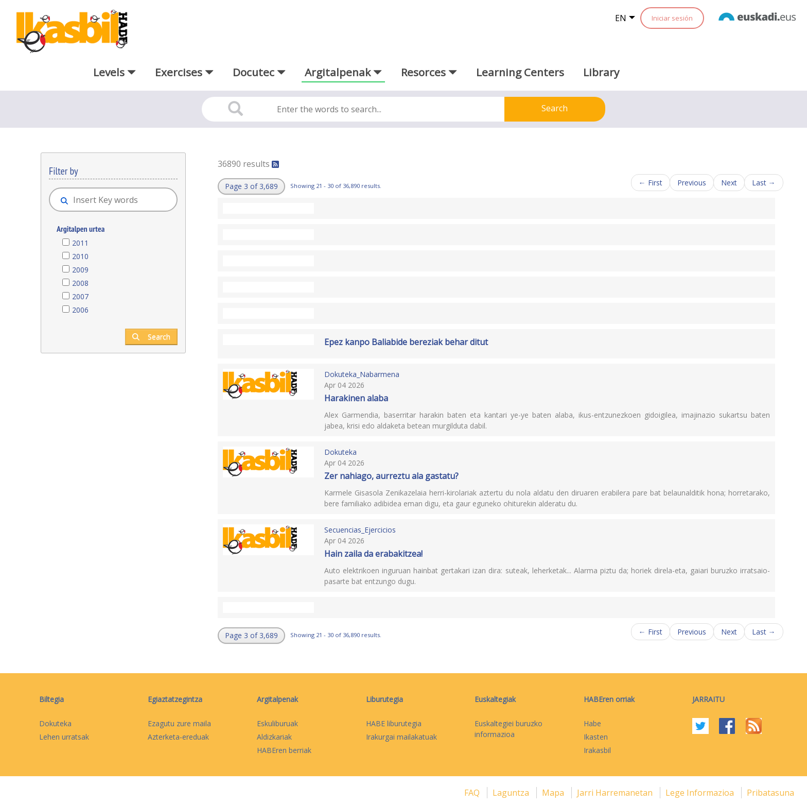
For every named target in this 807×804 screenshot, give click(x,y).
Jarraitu (708, 699)
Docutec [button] (259, 72)
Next (729, 182)
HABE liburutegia (394, 723)
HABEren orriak (609, 699)
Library (601, 72)
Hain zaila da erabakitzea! (373, 553)
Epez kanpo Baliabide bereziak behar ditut (406, 342)
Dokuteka (340, 452)
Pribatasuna (770, 792)
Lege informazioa (700, 792)
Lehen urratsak (64, 737)
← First (650, 182)
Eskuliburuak (277, 723)
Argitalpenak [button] (343, 72)
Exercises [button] (184, 72)
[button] (251, 186)
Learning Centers (520, 72)
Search (554, 108)
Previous (691, 182)
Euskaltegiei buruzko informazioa (508, 729)
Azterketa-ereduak (178, 737)
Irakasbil (597, 750)
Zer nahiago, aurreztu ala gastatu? (391, 476)
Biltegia (51, 699)
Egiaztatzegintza (175, 699)
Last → (764, 182)
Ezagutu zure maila (179, 723)
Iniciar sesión (672, 18)
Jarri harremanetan (616, 792)
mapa (554, 792)
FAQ (473, 792)
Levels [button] (114, 72)
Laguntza (512, 792)
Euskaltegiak (495, 699)
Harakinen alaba (356, 398)
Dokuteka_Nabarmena (361, 374)
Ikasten (596, 737)
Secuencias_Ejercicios (360, 530)
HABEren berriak (284, 750)
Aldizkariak (274, 737)
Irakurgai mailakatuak (401, 737)
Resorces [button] (429, 72)
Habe (592, 723)
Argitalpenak (277, 699)
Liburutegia (384, 699)
